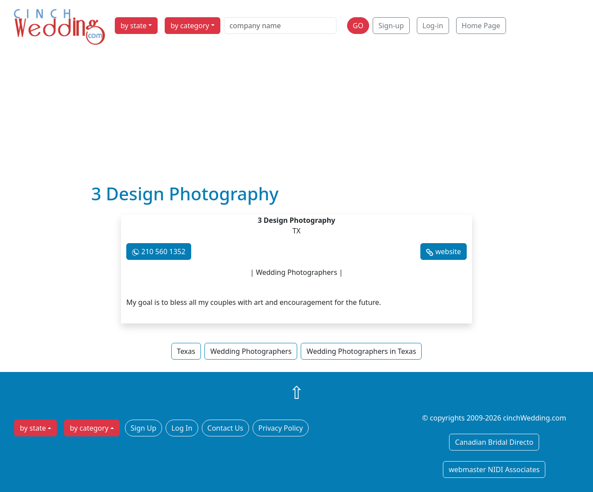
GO (358, 25)
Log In (181, 428)
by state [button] (134, 25)
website (448, 251)
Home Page (481, 25)
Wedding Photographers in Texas (361, 351)
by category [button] (189, 25)
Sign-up (391, 25)
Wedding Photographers (250, 351)
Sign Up (143, 428)
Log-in (433, 25)
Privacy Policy (280, 428)
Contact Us (225, 428)
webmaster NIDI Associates (494, 469)
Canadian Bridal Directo (494, 442)
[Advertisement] (297, 117)
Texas (186, 351)
